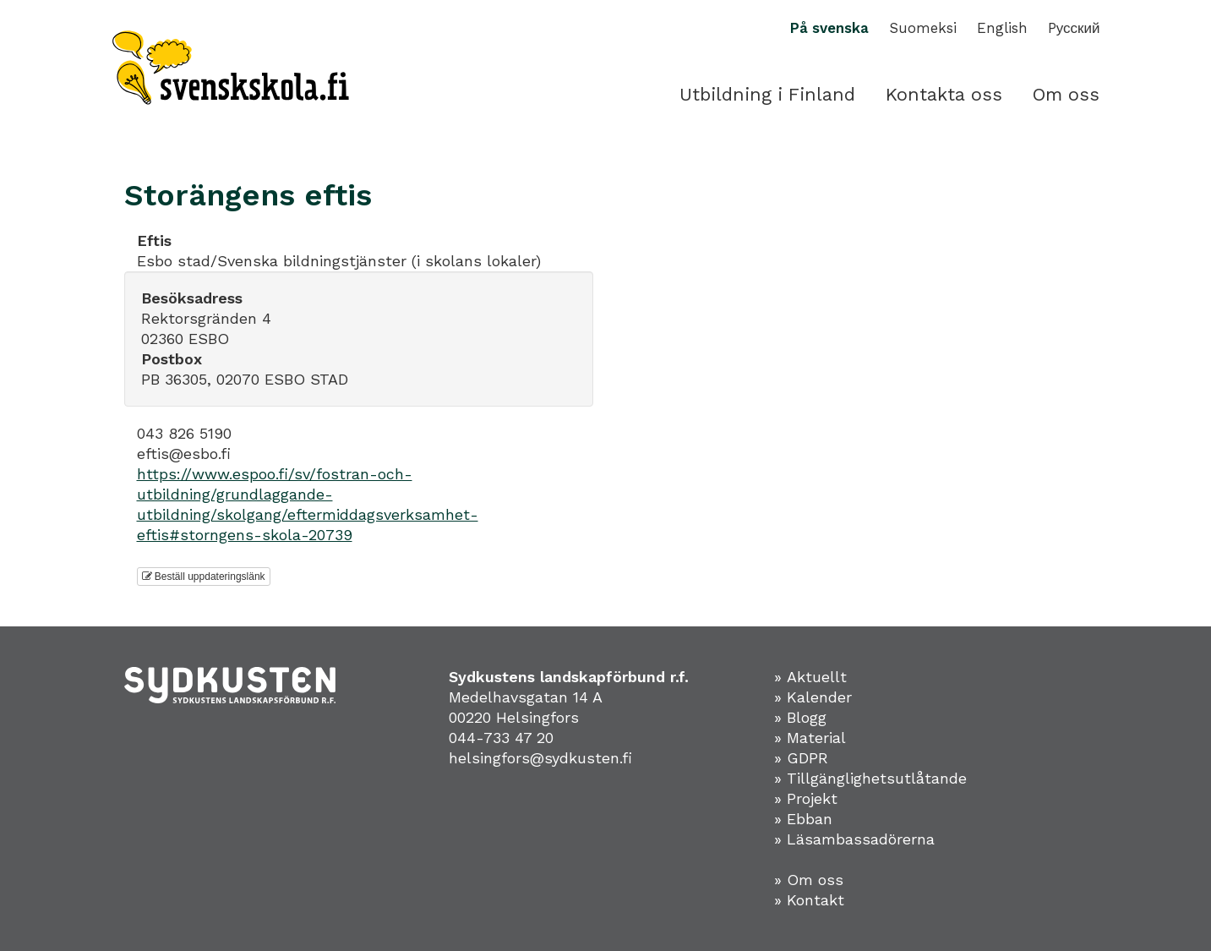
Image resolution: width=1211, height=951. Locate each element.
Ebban (809, 819)
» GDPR (801, 758)
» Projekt (805, 798)
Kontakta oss (944, 94)
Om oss (1066, 94)
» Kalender (813, 697)
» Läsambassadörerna (854, 839)
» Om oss (808, 879)
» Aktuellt (810, 677)
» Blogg (800, 717)
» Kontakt (809, 900)
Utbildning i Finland (767, 94)
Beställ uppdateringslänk (203, 576)
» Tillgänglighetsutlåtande (870, 778)
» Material (810, 737)
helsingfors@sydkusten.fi (540, 758)
